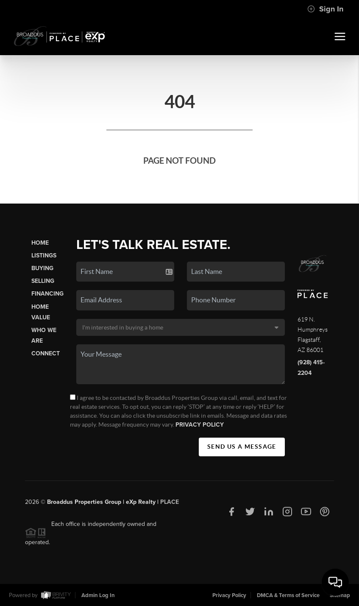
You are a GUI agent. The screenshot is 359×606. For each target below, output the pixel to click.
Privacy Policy (199, 424)
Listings (43, 255)
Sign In (325, 9)
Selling (42, 281)
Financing (47, 293)
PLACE (169, 504)
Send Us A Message (241, 446)
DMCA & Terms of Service (288, 595)
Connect (45, 353)
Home (40, 242)
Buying (42, 268)
